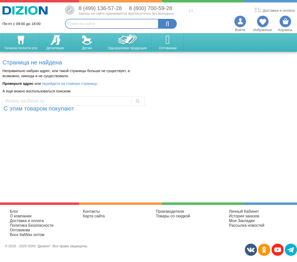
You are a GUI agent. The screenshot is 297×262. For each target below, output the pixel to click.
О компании (20, 216)
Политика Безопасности (32, 225)
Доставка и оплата (27, 221)
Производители (170, 211)
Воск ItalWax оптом (27, 235)
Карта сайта (94, 216)
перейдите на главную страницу (69, 83)
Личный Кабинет (244, 211)
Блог (14, 211)
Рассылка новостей (247, 225)
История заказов (244, 216)
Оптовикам (20, 230)
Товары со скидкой (173, 216)
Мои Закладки (242, 221)
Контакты (91, 211)
